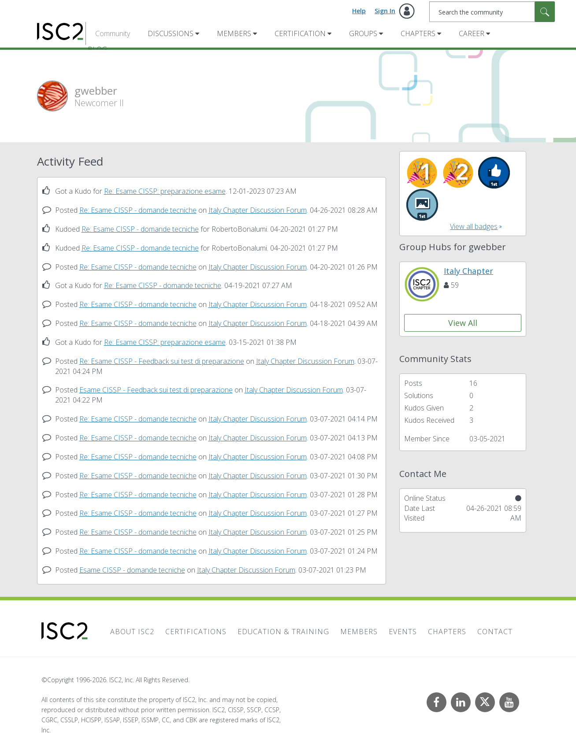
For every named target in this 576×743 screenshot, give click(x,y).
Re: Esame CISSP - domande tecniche (138, 210)
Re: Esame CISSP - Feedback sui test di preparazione (161, 361)
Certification (300, 33)
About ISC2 (132, 631)
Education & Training (283, 631)
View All (462, 323)
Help (359, 11)
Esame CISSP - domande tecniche (132, 570)
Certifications (196, 631)
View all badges (474, 226)
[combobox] (492, 11)
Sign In (385, 11)
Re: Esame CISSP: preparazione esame (165, 191)
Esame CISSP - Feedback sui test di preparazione (156, 390)
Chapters (418, 33)
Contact (495, 631)
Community (112, 33)
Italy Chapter (468, 271)
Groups (363, 33)
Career (471, 33)
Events (403, 631)
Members (234, 33)
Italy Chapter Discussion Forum (257, 210)
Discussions (170, 33)
